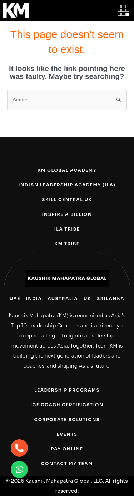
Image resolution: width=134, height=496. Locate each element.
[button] (123, 10)
